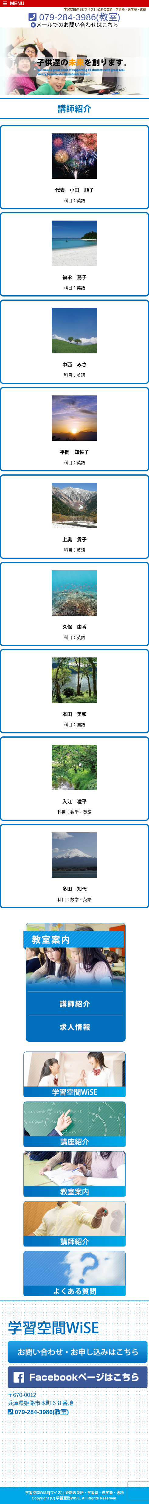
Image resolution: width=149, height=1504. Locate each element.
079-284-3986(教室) (74, 17)
